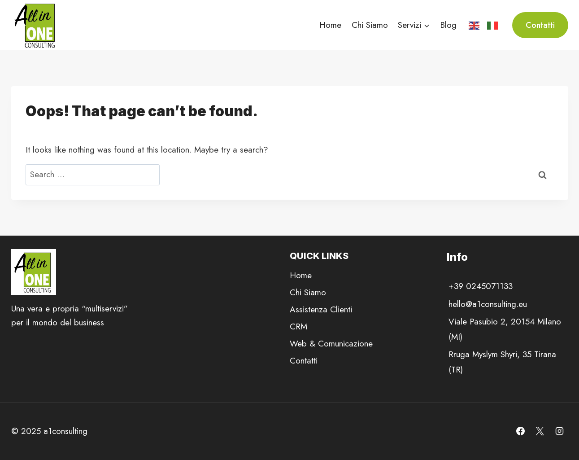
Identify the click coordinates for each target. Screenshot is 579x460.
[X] (540, 431)
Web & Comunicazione (331, 343)
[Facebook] (520, 431)
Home (330, 25)
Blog (448, 25)
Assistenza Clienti (321, 309)
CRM (298, 326)
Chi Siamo (370, 25)
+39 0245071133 (480, 286)
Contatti (540, 25)
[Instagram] (559, 431)
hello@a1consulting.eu (487, 304)
